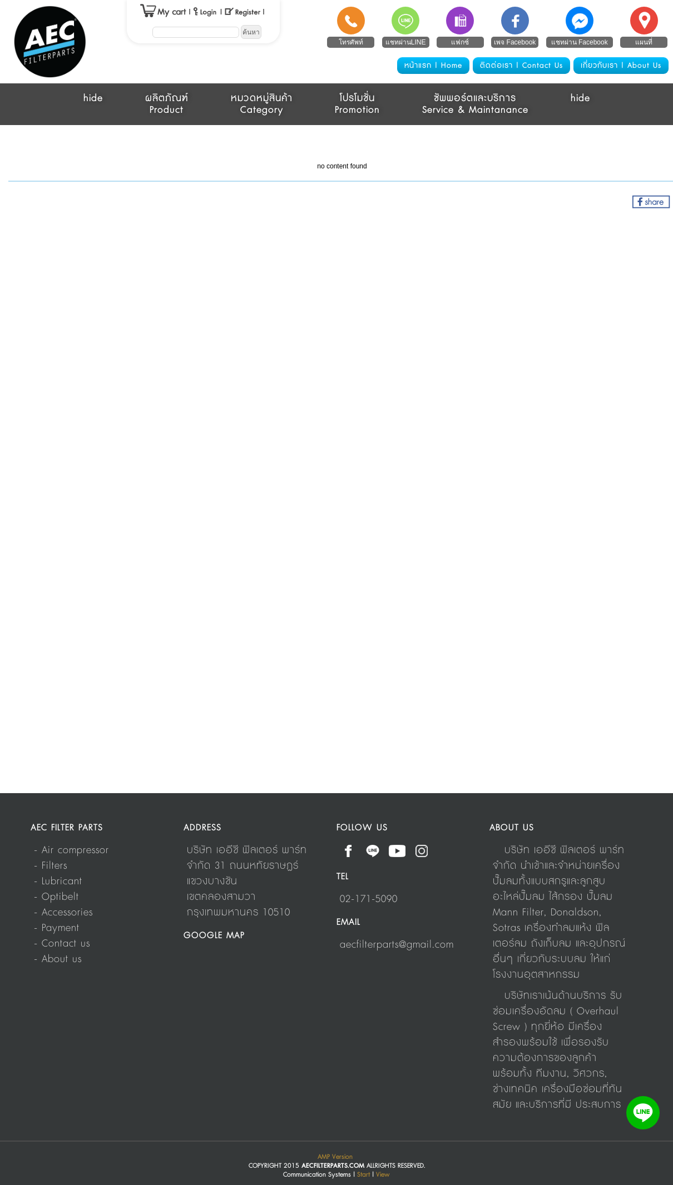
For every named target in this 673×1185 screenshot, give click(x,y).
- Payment (57, 928)
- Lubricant (58, 881)
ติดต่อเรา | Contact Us (521, 65)
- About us (58, 959)
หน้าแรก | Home (433, 65)
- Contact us (62, 944)
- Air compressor (71, 850)
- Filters (50, 866)
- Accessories (63, 912)
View (383, 1174)
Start (363, 1174)
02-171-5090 (369, 899)
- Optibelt (56, 897)
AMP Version (335, 1157)
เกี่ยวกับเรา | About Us (621, 65)
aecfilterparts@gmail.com (397, 945)
